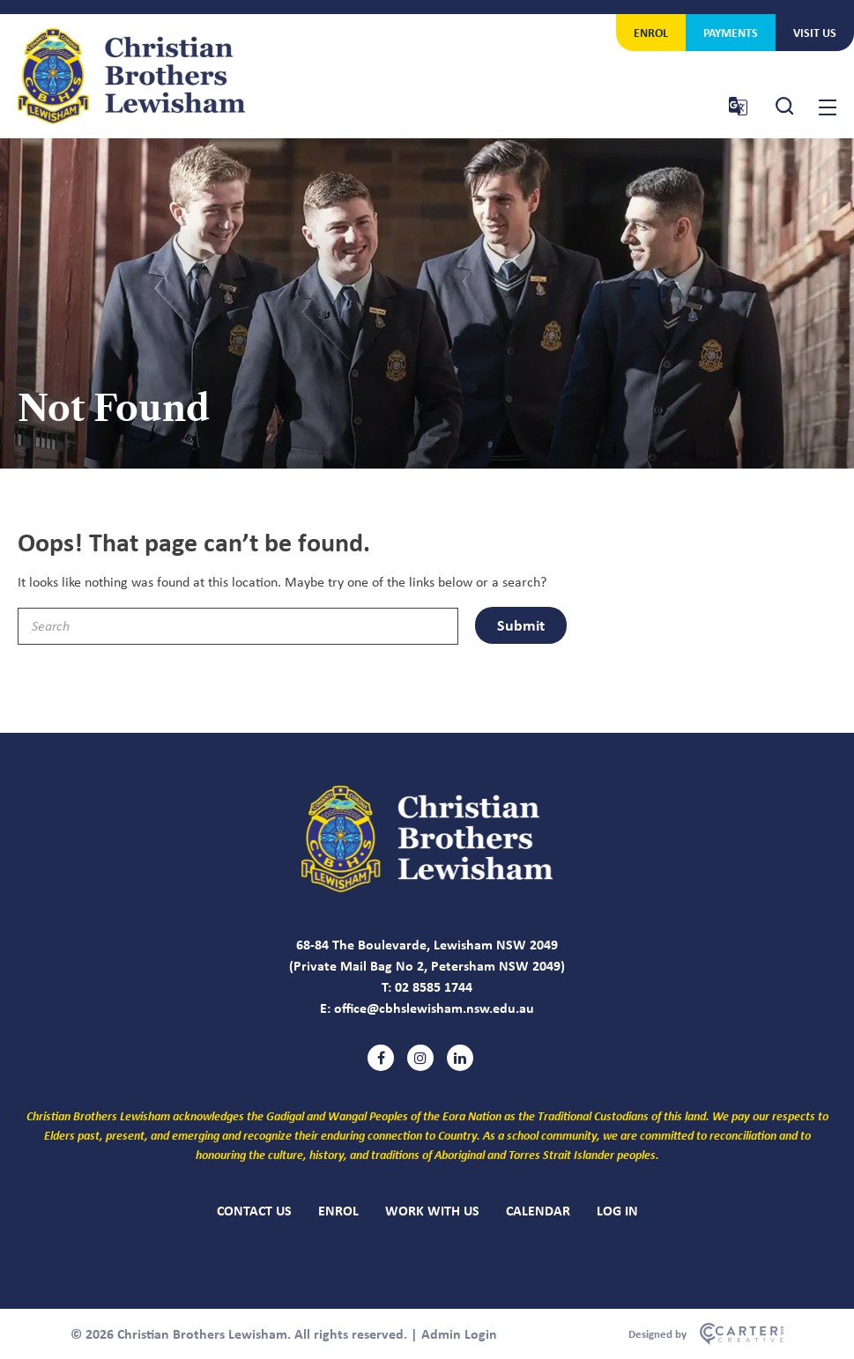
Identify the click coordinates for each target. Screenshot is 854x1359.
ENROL (651, 32)
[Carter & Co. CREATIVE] (706, 1334)
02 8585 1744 (433, 986)
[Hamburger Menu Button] (827, 107)
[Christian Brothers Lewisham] (427, 887)
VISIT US (814, 32)
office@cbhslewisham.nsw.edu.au (434, 1007)
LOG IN (617, 1210)
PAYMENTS (730, 32)
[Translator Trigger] (738, 106)
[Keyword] (238, 626)
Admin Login (459, 1333)
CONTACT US (254, 1210)
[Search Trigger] (784, 106)
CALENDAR (538, 1210)
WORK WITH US (432, 1210)
